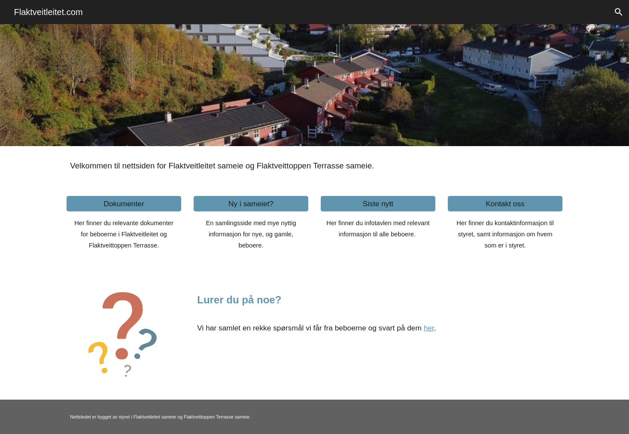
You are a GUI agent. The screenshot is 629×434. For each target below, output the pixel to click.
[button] (618, 12)
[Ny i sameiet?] (250, 204)
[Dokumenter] (123, 204)
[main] (314, 165)
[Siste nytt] (378, 204)
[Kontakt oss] (505, 204)
